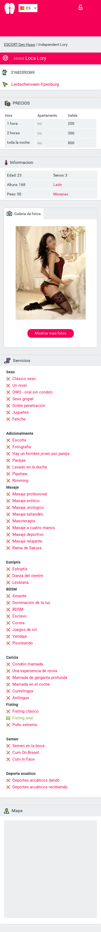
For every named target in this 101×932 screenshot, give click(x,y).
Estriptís (19, 569)
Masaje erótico (26, 500)
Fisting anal (22, 718)
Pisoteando (22, 643)
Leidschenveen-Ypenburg (31, 84)
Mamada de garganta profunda (39, 677)
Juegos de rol (24, 629)
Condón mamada (27, 664)
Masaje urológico (28, 507)
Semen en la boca (28, 745)
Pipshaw (19, 473)
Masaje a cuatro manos (33, 527)
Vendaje (19, 636)
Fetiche (19, 419)
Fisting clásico (25, 711)
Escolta (19, 440)
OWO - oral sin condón (32, 392)
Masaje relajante (27, 541)
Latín (57, 184)
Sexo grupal (22, 398)
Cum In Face (23, 759)
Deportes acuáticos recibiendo (40, 787)
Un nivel (19, 385)
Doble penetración (28, 405)
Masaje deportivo (28, 534)
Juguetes (20, 412)
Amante (19, 595)
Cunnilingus (22, 691)
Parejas (19, 460)
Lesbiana (20, 582)
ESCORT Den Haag (19, 44)
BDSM (17, 609)
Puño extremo (24, 724)
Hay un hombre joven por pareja (40, 453)
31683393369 (22, 72)
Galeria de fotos (24, 213)
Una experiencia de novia (34, 670)
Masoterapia (23, 521)
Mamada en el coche (31, 684)
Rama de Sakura (26, 548)
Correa (18, 622)
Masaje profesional (29, 494)
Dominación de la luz (31, 602)
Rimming (20, 480)
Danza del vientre (27, 575)
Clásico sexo (24, 378)
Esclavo (19, 616)
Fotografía (21, 446)
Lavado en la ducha (29, 467)
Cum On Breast (25, 752)
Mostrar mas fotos (50, 333)
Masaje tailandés (27, 514)
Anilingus (20, 697)
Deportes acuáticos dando (36, 780)
